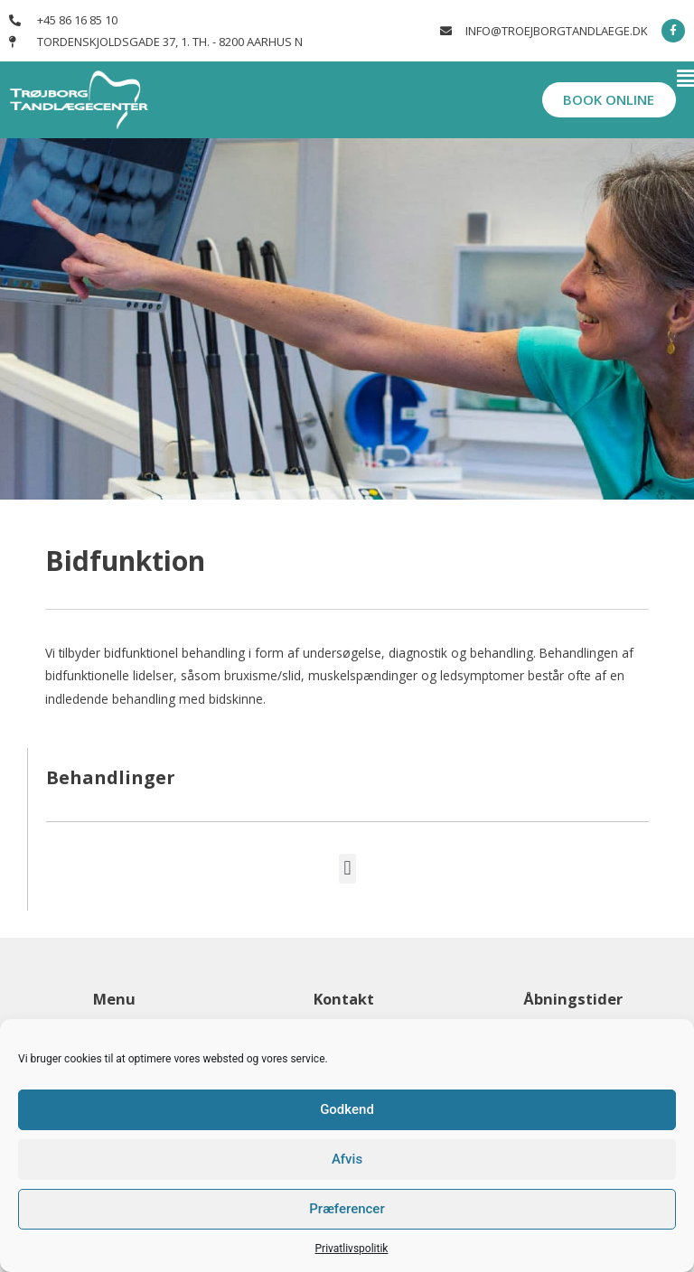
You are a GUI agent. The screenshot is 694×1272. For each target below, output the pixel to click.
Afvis (347, 1159)
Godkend (347, 1109)
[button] (434, 79)
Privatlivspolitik (352, 1248)
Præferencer (346, 1209)
